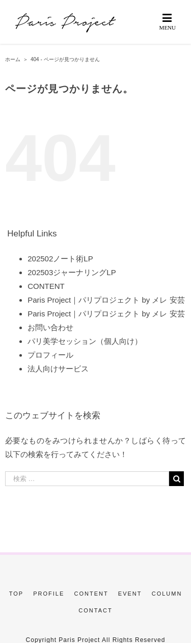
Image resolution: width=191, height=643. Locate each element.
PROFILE (48, 594)
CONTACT (95, 610)
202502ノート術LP (60, 258)
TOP (16, 594)
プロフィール (50, 355)
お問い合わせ (50, 327)
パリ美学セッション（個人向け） (85, 341)
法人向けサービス (58, 368)
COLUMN (167, 594)
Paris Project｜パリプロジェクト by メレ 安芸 (106, 300)
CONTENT (46, 286)
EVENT (130, 594)
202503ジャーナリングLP (72, 272)
